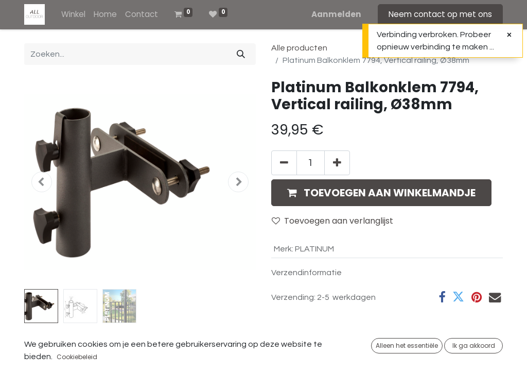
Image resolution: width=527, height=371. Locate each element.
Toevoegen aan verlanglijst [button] (332, 221)
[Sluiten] (509, 35)
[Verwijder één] (284, 162)
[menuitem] (73, 15)
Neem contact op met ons (440, 14)
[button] (41, 182)
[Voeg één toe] (337, 162)
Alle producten (299, 48)
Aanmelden (336, 14)
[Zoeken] (241, 54)
